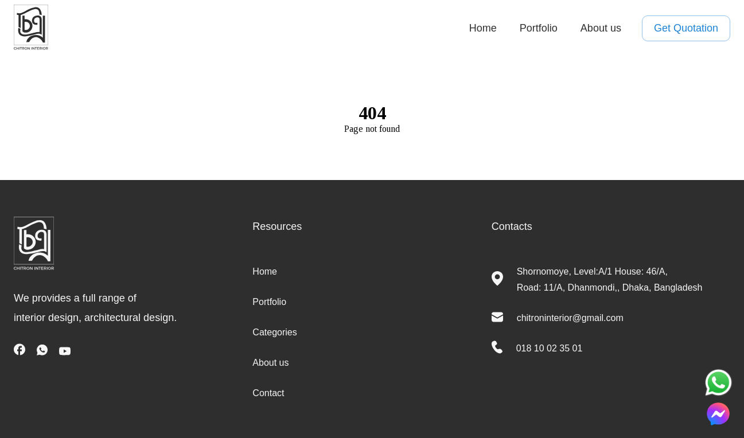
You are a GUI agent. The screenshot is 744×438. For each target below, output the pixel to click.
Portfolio (539, 28)
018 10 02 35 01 (549, 348)
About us (601, 28)
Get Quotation (686, 28)
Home (483, 28)
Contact (268, 393)
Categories (274, 332)
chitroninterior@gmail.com (570, 318)
